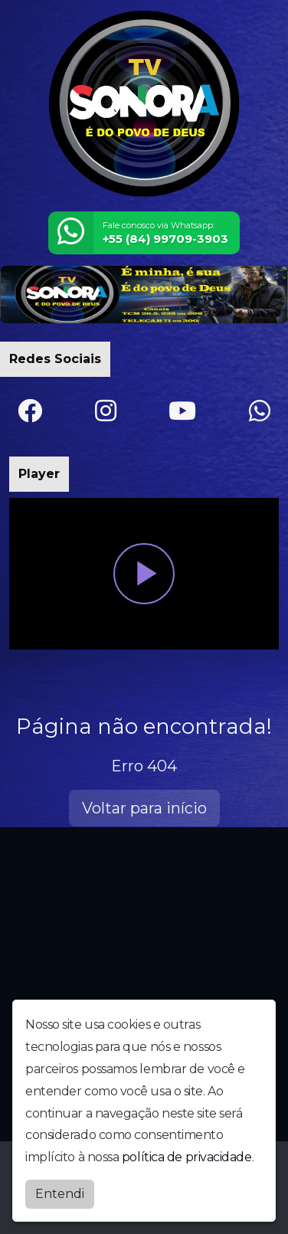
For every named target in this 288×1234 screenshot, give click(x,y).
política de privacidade (187, 1157)
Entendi (59, 1194)
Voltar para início (144, 808)
